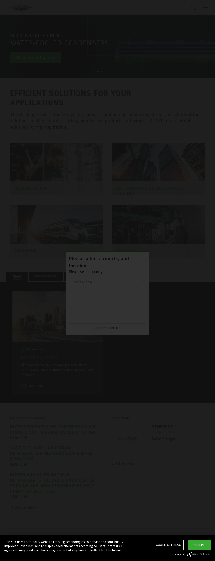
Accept (199, 545)
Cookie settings (168, 545)
